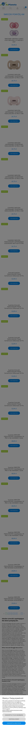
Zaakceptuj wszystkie (14, 723)
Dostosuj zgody (14, 719)
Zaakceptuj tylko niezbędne (14, 715)
